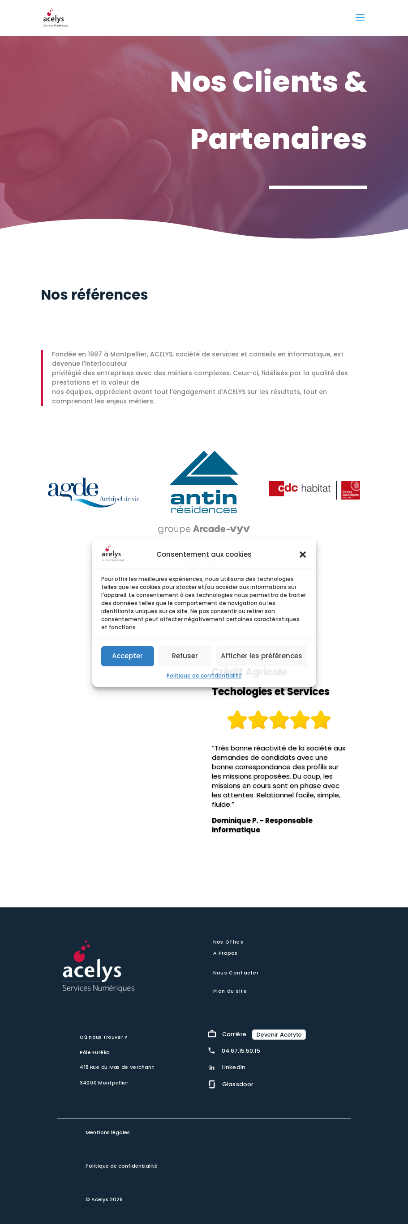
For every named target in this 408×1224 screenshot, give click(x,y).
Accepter (127, 656)
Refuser (185, 656)
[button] (302, 554)
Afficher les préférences (261, 656)
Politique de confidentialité (204, 675)
